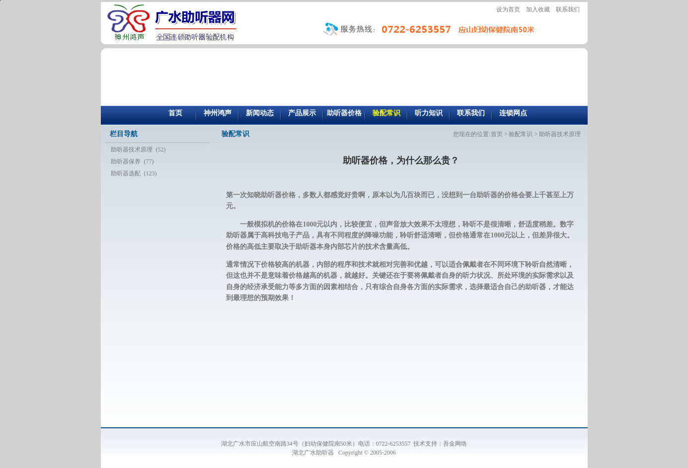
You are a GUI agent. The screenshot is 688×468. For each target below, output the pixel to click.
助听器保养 (126, 161)
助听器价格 (344, 113)
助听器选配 (126, 173)
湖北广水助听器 (313, 452)
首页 (175, 113)
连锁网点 (513, 113)
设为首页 (508, 9)
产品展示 (302, 113)
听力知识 (429, 113)
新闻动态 (260, 113)
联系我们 (568, 9)
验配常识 (386, 113)
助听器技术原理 (132, 149)
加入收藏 (538, 9)
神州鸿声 (217, 113)
